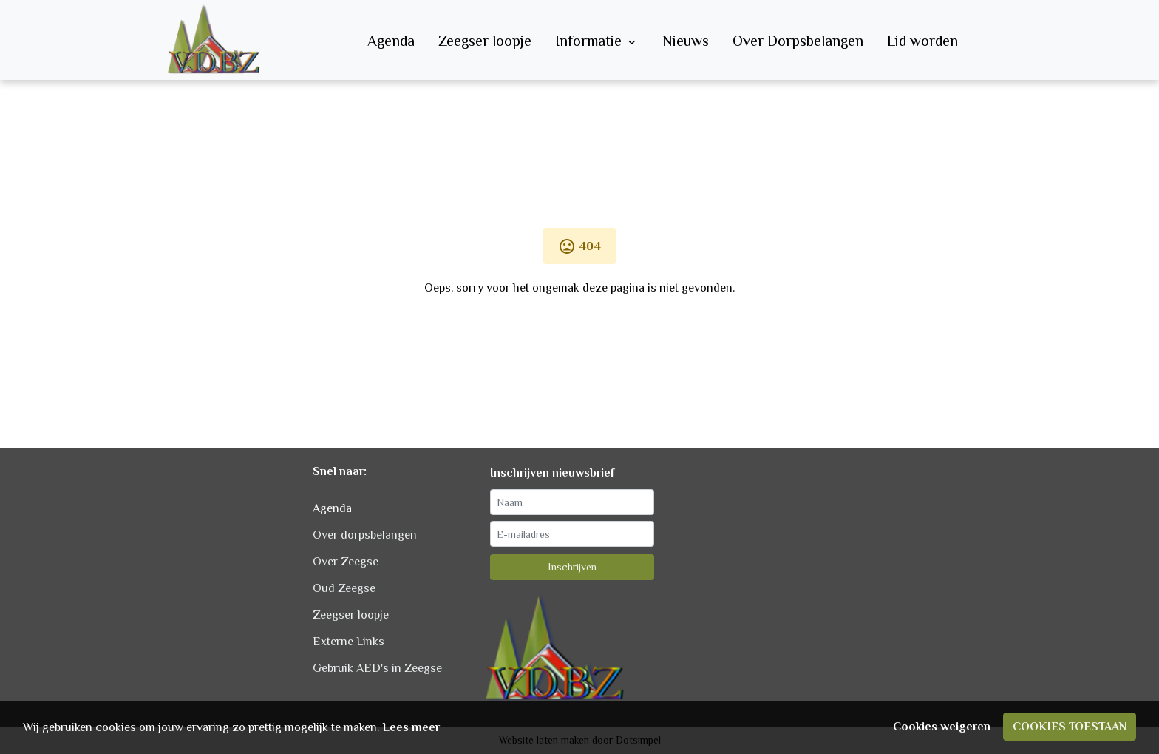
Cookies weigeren (941, 726)
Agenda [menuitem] (391, 41)
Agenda (332, 508)
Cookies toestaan (1069, 726)
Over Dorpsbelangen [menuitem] (798, 41)
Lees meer (411, 727)
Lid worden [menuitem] (922, 41)
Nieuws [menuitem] (685, 41)
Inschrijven (572, 567)
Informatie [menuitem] (597, 41)
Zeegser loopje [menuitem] (484, 41)
